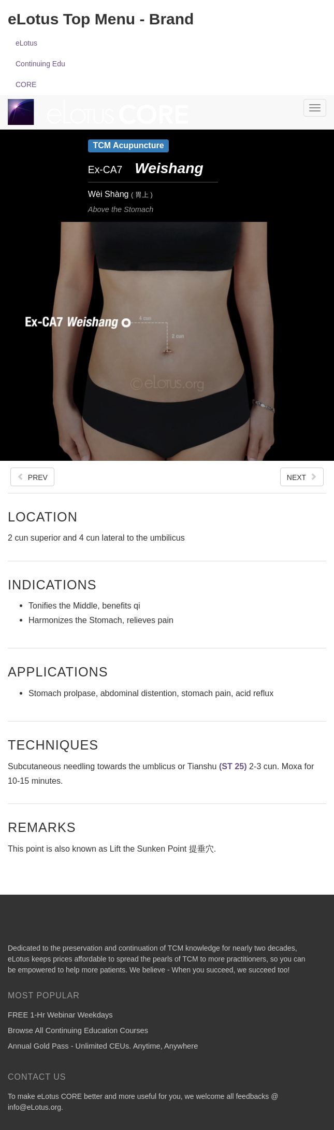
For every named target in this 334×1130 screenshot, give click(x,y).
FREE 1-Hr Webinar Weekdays (60, 1015)
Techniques (53, 744)
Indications (52, 584)
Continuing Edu (40, 64)
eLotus (26, 43)
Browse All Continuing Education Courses (78, 1030)
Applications (58, 671)
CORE (26, 84)
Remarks (42, 827)
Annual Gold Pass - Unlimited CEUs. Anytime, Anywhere (103, 1046)
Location (43, 516)
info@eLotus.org (34, 1107)
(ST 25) (233, 766)
